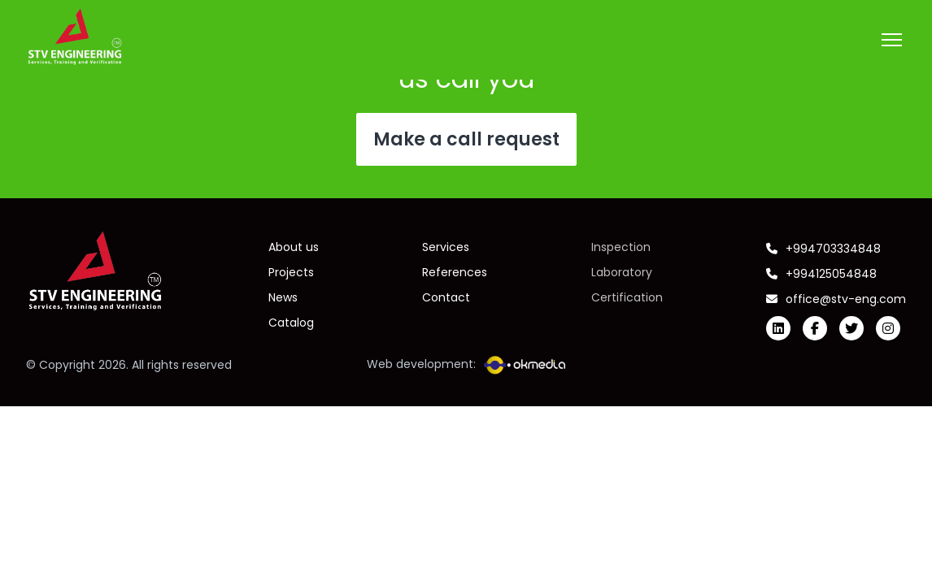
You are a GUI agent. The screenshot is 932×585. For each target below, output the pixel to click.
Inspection (621, 247)
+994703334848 (823, 248)
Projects (291, 272)
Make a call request (466, 139)
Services (445, 247)
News (283, 297)
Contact (446, 297)
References (454, 272)
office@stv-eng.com (836, 299)
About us (293, 247)
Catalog (291, 322)
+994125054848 (821, 274)
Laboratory (621, 272)
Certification (627, 297)
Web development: (466, 365)
